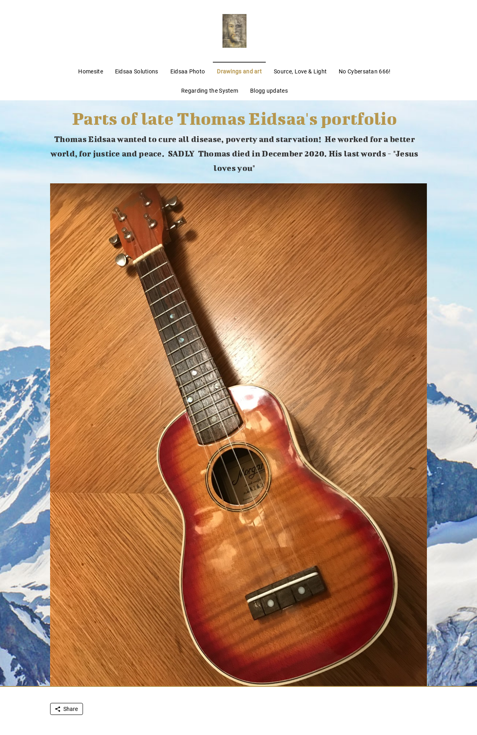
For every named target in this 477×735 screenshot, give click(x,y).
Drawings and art (239, 71)
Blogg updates (269, 90)
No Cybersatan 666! (364, 71)
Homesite (90, 71)
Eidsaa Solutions (136, 71)
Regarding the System (209, 90)
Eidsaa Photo (187, 71)
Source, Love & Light (300, 71)
